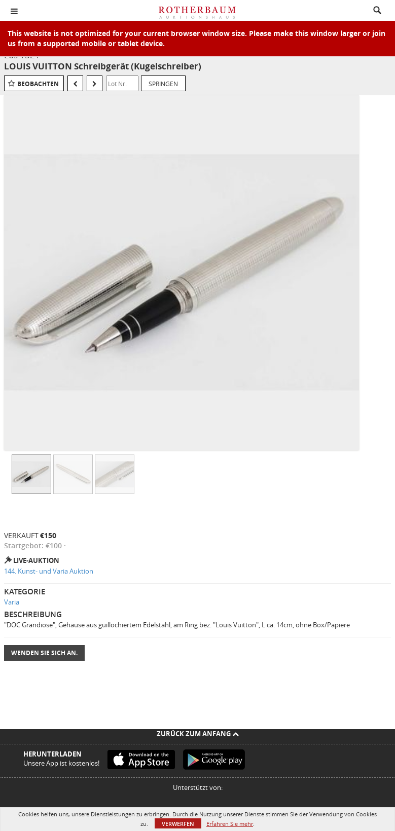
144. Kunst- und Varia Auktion (48, 571)
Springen (163, 84)
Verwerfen (178, 823)
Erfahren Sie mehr (229, 823)
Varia (11, 602)
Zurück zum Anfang (198, 733)
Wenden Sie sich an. (44, 653)
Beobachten (38, 84)
